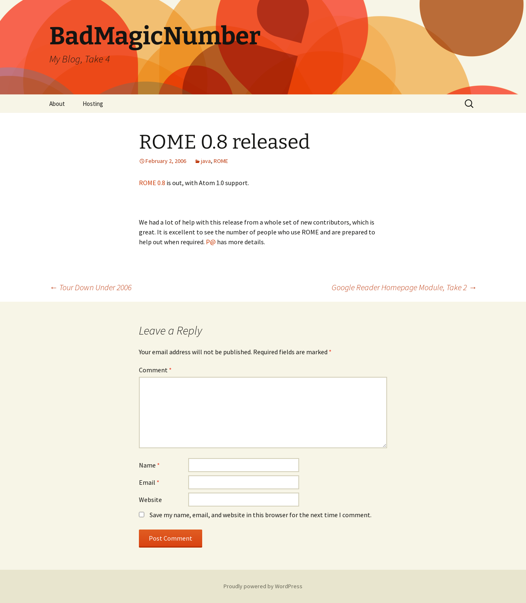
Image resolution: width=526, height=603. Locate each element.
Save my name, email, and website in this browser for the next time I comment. (260, 515)
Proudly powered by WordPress (263, 586)
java (206, 161)
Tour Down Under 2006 (90, 287)
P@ (211, 242)
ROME (221, 161)
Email (149, 482)
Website (150, 499)
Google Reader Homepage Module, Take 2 (404, 287)
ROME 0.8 (152, 183)
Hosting (93, 104)
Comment (155, 370)
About (57, 104)
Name (149, 465)
